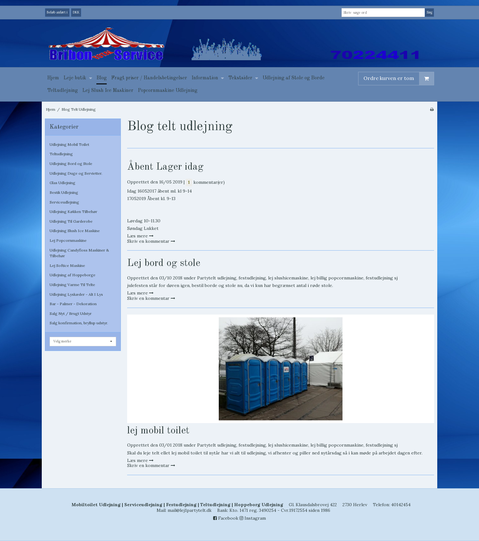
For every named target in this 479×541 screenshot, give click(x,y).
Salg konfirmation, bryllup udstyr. (79, 323)
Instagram (253, 518)
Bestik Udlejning (64, 192)
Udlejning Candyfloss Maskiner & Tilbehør (79, 253)
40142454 (401, 504)
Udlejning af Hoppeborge (72, 275)
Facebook (225, 518)
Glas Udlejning (62, 182)
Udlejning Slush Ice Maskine (75, 230)
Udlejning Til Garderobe (71, 221)
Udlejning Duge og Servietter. (76, 173)
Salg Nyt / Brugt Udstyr (71, 313)
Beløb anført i (57, 12)
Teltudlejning (61, 153)
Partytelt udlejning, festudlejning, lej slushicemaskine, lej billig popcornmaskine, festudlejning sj (297, 278)
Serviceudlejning (64, 202)
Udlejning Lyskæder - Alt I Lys (76, 294)
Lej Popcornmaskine (68, 240)
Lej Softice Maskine (67, 265)
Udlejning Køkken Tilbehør (73, 211)
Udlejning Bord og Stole (71, 163)
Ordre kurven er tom (398, 78)
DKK (76, 12)
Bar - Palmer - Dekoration (73, 303)
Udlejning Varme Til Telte (72, 284)
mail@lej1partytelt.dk (190, 510)
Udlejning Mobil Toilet (69, 144)
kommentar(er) (205, 182)
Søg (429, 12)
